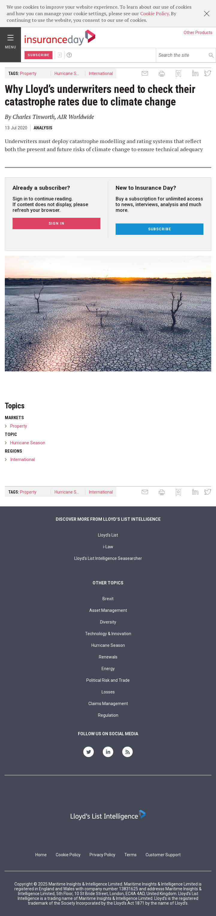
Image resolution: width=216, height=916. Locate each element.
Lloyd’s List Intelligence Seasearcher (108, 558)
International (101, 73)
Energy (108, 668)
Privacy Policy (102, 854)
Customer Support (163, 854)
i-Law (108, 546)
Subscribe (38, 55)
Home (41, 854)
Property (28, 73)
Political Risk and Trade (108, 680)
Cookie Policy (154, 13)
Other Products (198, 32)
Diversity (108, 622)
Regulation (108, 715)
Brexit (108, 598)
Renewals (108, 657)
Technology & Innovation (108, 633)
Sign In (59, 55)
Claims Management (108, 703)
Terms (130, 854)
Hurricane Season (70, 73)
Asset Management (108, 610)
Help (69, 55)
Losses (108, 692)
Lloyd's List (108, 535)
